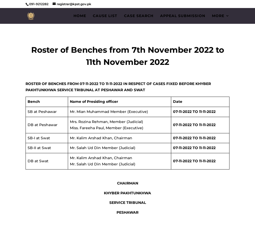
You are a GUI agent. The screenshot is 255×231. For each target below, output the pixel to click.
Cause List (105, 16)
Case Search (138, 16)
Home (79, 16)
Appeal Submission (182, 16)
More (218, 16)
